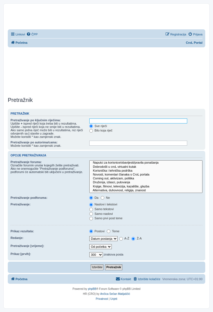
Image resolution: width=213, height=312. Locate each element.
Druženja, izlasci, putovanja (146, 182)
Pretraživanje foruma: (26, 162)
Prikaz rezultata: (22, 231)
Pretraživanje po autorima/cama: (34, 142)
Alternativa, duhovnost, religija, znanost (146, 190)
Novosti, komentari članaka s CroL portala (146, 175)
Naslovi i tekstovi (103, 204)
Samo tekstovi (101, 209)
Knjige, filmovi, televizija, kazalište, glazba (146, 187)
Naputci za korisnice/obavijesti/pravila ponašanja (146, 163)
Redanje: (17, 237)
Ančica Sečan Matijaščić (115, 293)
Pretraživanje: (21, 204)
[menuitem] (32, 34)
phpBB (92, 288)
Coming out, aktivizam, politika (146, 179)
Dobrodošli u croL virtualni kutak (146, 167)
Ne (105, 197)
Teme (113, 231)
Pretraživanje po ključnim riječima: (36, 120)
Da (93, 197)
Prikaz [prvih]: (21, 254)
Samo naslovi (101, 213)
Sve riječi (98, 126)
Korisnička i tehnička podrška (146, 171)
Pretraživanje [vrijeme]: (27, 245)
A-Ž (124, 238)
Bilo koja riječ (101, 130)
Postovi (97, 231)
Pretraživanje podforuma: (29, 197)
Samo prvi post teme (106, 218)
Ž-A (136, 238)
